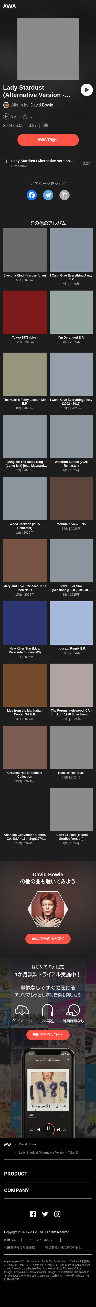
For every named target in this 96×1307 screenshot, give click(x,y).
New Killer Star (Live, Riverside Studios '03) (25, 650)
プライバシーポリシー (41, 1240)
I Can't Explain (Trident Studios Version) (71, 837)
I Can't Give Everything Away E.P (71, 277)
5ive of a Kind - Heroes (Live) (25, 275)
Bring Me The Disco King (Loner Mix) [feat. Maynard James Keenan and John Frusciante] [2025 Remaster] (24, 467)
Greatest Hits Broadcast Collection (24, 774)
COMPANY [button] (16, 1190)
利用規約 (10, 1240)
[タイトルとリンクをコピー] (64, 195)
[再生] (87, 90)
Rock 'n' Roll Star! (71, 773)
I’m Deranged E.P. (71, 337)
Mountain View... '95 (71, 524)
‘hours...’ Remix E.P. (71, 648)
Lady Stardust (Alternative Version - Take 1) (48, 1152)
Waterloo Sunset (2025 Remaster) (71, 463)
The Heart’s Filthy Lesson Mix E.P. (24, 401)
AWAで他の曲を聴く (47, 939)
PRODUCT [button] (15, 1174)
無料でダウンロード (48, 1035)
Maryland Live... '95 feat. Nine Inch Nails (24, 588)
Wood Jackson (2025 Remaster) (25, 526)
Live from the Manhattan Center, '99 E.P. (24, 712)
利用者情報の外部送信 (19, 1247)
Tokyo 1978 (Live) (25, 337)
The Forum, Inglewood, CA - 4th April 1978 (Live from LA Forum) (71, 714)
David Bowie (41, 105)
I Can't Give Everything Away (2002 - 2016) (71, 401)
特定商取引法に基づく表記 (63, 1247)
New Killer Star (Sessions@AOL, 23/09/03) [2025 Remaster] (71, 590)
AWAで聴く (47, 140)
